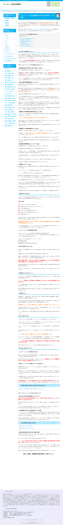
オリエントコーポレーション (10, 58)
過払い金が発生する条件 (25, 44)
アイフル (6, 37)
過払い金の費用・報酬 (9, 75)
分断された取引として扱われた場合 (27, 428)
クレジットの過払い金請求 (10, 102)
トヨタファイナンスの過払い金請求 (39, 29)
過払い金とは (7, 68)
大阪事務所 (7, 20)
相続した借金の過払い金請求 (10, 120)
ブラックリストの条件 (9, 91)
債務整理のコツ (24, 8)
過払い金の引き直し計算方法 (10, 82)
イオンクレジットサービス (10, 53)
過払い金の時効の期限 (9, 84)
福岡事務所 (7, 22)
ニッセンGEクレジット (9, 56)
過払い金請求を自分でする (10, 95)
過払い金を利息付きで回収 (10, 107)
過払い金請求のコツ (14, 8)
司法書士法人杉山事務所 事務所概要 (45, 8)
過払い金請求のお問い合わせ (55, 8)
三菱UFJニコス (7, 49)
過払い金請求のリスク (9, 80)
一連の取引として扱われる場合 (26, 425)
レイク (6, 40)
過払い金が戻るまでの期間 (10, 89)
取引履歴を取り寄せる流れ (26, 39)
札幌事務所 (7, 25)
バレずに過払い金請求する (10, 111)
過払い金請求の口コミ (9, 125)
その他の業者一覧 (8, 60)
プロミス (6, 35)
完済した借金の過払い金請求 (10, 98)
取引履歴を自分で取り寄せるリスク (27, 41)
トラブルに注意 (8, 93)
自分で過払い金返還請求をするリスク (28, 38)
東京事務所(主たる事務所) (9, 18)
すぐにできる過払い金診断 (10, 123)
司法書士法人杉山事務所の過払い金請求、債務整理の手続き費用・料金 (34, 8)
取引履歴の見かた (24, 42)
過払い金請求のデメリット (10, 77)
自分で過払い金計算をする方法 (26, 45)
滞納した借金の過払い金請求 (10, 116)
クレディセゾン (8, 51)
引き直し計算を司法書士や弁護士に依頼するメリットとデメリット (33, 388)
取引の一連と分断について (10, 109)
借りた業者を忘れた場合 (9, 118)
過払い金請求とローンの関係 (10, 114)
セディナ (6, 44)
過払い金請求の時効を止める (10, 86)
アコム (6, 33)
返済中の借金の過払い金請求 (10, 100)
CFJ (5, 42)
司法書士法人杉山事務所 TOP (6, 8)
